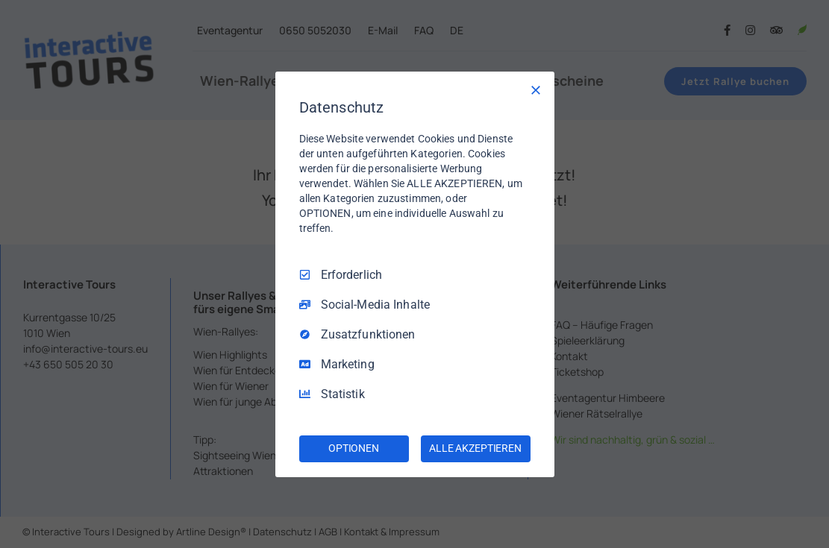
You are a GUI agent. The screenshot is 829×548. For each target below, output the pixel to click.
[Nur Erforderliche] (535, 89)
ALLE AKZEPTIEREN (475, 448)
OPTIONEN (353, 448)
